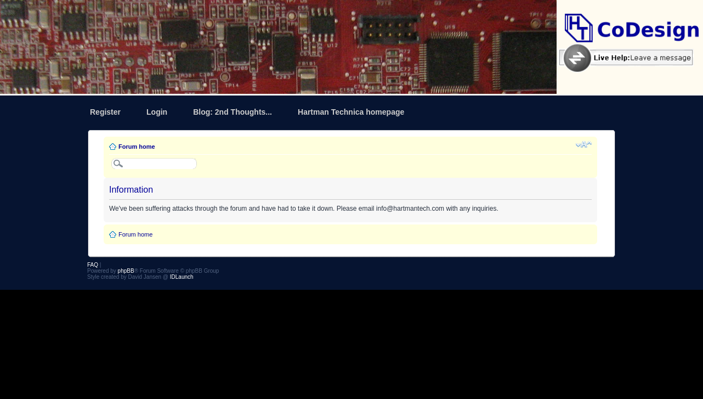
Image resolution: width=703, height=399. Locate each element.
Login (156, 112)
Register (105, 112)
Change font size (584, 144)
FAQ (92, 265)
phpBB (126, 271)
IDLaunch (182, 277)
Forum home (136, 146)
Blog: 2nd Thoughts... (232, 112)
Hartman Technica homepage (351, 112)
